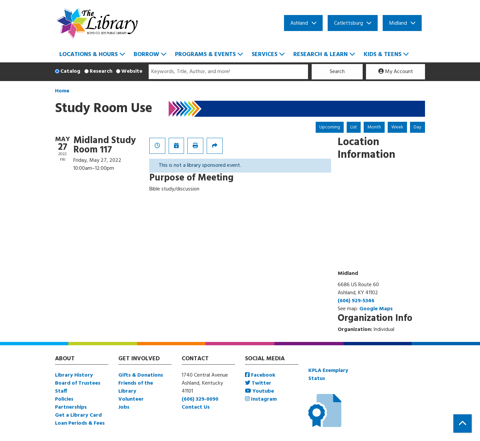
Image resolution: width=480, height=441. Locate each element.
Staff (61, 391)
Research (101, 71)
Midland (398, 23)
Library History (74, 375)
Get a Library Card (78, 415)
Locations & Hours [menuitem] (88, 54)
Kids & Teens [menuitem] (382, 54)
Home (62, 91)
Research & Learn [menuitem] (320, 54)
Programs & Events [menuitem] (205, 54)
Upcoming (329, 127)
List (353, 127)
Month (374, 127)
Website (131, 71)
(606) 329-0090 (200, 399)
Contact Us (196, 407)
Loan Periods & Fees (80, 423)
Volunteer (131, 399)
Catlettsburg (348, 23)
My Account (395, 71)
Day (417, 127)
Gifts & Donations (140, 375)
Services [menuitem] (264, 54)
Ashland (299, 23)
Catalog (70, 71)
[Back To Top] (462, 423)
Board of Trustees (77, 383)
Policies (64, 399)
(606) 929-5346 (356, 301)
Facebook (260, 375)
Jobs (123, 407)
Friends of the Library (135, 387)
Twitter (258, 383)
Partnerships (71, 407)
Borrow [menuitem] (146, 54)
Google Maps (376, 309)
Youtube (259, 391)
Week (397, 127)
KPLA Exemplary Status (328, 374)
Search (337, 71)
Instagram (261, 399)
